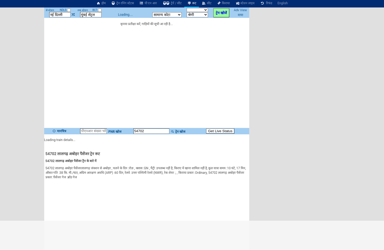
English (282, 3)
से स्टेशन (50, 10)
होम (101, 3)
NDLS (65, 10)
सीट (206, 3)
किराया (223, 3)
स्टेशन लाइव (245, 3)
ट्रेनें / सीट (172, 3)
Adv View (240, 10)
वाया (240, 15)
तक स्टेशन (82, 10)
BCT (96, 10)
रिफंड (266, 3)
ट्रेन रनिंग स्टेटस (122, 3)
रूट (191, 3)
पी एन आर (148, 3)
